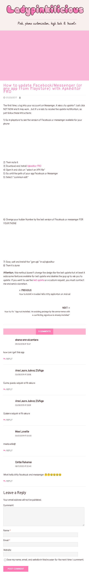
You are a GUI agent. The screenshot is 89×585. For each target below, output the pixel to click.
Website (7, 550)
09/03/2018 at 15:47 (23, 344)
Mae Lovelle (22, 431)
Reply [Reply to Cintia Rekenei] (9, 481)
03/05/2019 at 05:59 (23, 405)
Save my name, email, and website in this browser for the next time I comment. (45, 559)
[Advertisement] (44, 55)
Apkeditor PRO (34, 166)
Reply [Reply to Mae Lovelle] (9, 450)
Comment (8, 505)
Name (6, 530)
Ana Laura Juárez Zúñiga (29, 401)
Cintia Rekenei (23, 462)
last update (38, 280)
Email (6, 540)
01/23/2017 (11, 97)
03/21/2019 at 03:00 (23, 436)
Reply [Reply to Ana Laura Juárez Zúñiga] (9, 389)
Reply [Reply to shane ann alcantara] (9, 359)
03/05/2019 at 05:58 (23, 375)
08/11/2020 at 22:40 (23, 466)
